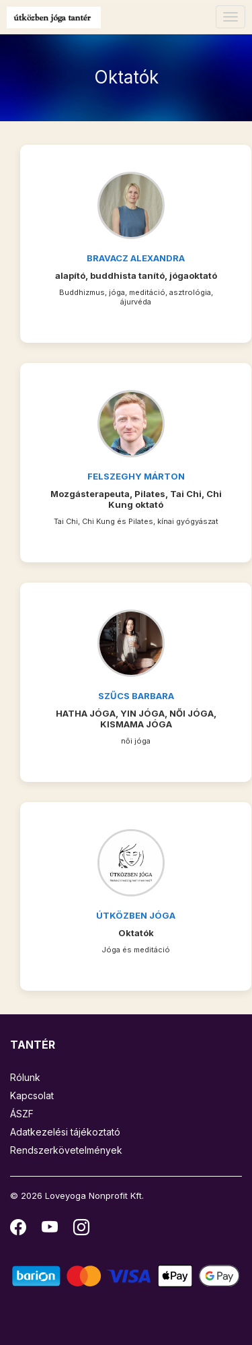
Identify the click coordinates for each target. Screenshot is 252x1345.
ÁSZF (22, 1113)
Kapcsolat (32, 1095)
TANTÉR (32, 1044)
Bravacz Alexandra (136, 258)
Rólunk (25, 1077)
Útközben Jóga (135, 915)
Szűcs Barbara (136, 695)
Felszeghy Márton (136, 476)
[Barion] (126, 1275)
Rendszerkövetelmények (66, 1150)
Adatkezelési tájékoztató (65, 1132)
